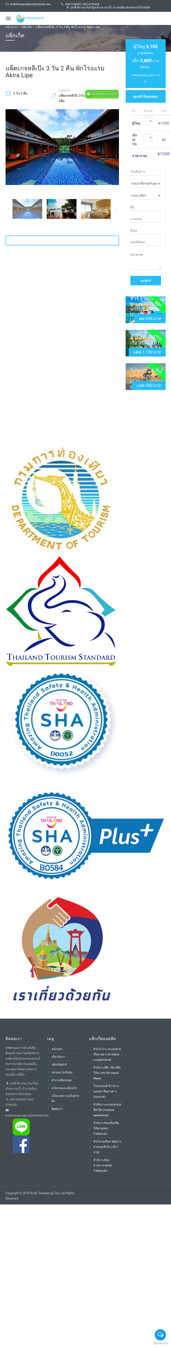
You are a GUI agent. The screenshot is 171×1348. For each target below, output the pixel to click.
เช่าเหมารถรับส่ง (62, 1072)
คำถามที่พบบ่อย (62, 1080)
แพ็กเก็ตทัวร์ (59, 1064)
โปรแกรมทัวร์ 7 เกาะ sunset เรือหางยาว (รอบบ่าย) (148, 379)
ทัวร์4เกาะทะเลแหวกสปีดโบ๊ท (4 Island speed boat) (107, 1110)
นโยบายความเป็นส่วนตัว (65, 1098)
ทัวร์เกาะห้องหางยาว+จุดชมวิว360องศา (102, 1165)
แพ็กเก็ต (26, 27)
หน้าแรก (11, 27)
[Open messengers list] (160, 1334)
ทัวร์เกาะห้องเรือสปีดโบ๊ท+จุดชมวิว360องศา (106, 1128)
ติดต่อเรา (57, 1109)
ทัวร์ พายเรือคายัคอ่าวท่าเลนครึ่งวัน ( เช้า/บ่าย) (107, 1147)
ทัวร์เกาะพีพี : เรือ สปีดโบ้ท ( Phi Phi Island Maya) (147, 345)
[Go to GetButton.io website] (160, 1343)
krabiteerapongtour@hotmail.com (27, 1115)
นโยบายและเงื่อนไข (64, 1088)
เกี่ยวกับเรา (58, 1057)
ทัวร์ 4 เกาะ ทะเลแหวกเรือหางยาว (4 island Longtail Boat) (145, 312)
